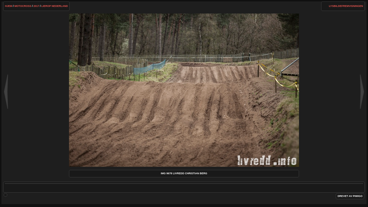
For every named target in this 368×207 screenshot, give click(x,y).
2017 (36, 6)
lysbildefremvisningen (346, 6)
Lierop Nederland (54, 6)
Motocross (22, 6)
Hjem (8, 6)
